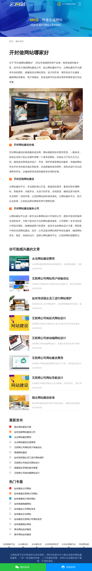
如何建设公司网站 (22, 488)
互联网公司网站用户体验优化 (50, 278)
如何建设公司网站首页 (24, 509)
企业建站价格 (23, 544)
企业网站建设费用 (43, 258)
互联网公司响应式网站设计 (49, 318)
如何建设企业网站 (22, 514)
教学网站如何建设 (22, 534)
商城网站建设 (20, 452)
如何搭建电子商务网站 (24, 499)
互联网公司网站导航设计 (47, 377)
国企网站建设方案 (22, 427)
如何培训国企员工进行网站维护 (52, 298)
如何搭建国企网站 (22, 524)
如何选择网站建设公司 (24, 432)
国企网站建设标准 (43, 397)
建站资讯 (20, 41)
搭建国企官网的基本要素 (26, 468)
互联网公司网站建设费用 (47, 357)
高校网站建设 (84, 544)
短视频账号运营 (9, 544)
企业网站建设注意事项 (24, 442)
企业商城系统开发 (52, 544)
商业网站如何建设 (22, 529)
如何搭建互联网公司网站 (26, 493)
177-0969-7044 (69, 4)
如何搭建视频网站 (22, 504)
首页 (11, 41)
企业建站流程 (37, 544)
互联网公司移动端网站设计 (49, 338)
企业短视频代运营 (69, 544)
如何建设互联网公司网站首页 (28, 519)
